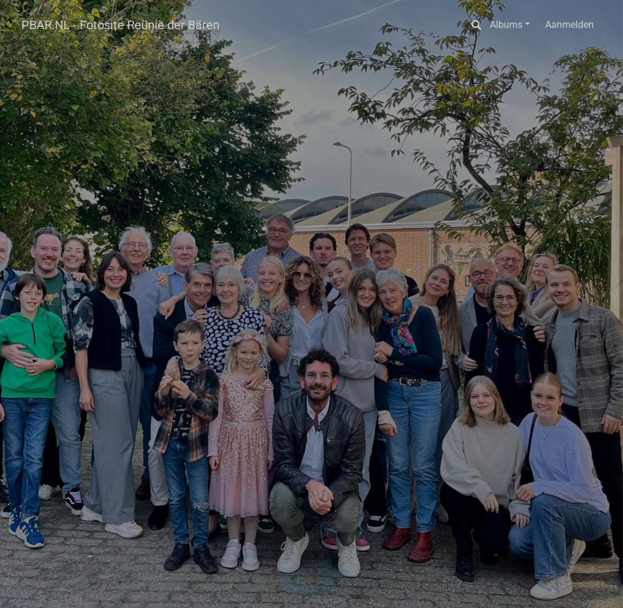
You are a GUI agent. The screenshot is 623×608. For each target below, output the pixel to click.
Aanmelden (569, 24)
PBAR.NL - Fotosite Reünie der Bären (120, 25)
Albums (506, 24)
